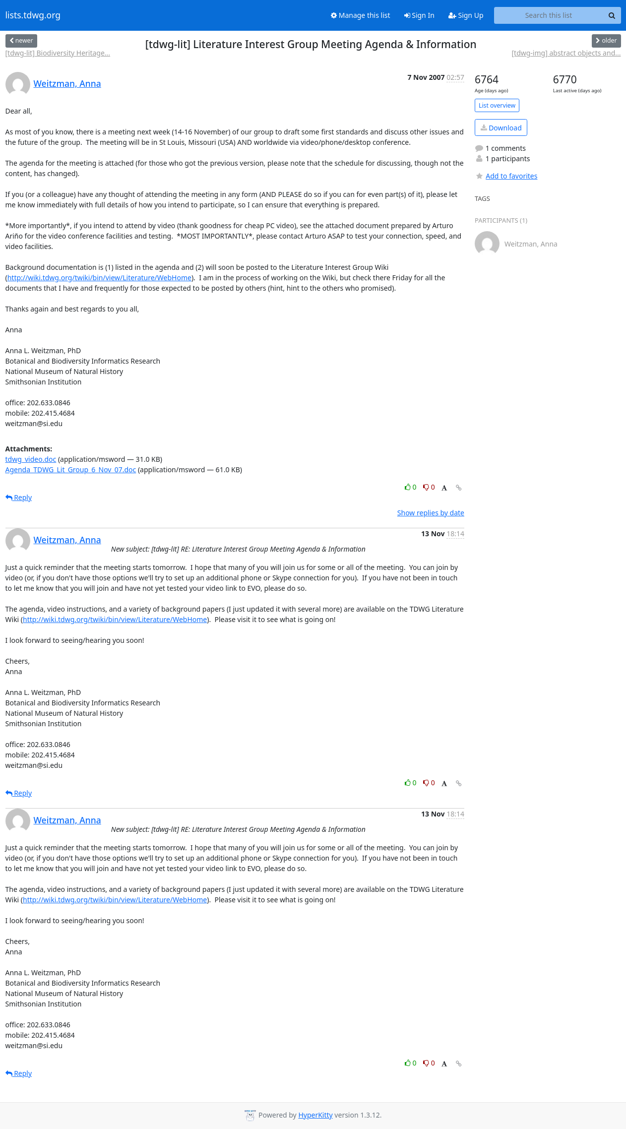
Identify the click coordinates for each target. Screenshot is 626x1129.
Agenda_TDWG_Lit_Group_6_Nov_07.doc (70, 469)
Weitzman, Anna (67, 83)
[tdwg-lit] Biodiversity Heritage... (58, 53)
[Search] (612, 15)
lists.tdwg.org (33, 15)
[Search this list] (549, 15)
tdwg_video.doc (31, 459)
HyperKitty (315, 1115)
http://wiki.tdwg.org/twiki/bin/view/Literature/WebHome (99, 277)
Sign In (419, 15)
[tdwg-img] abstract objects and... (566, 53)
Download (501, 127)
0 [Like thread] (411, 487)
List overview (497, 105)
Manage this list (360, 15)
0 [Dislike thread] (429, 487)
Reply (18, 497)
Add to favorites (506, 176)
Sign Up (466, 15)
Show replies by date (430, 512)
